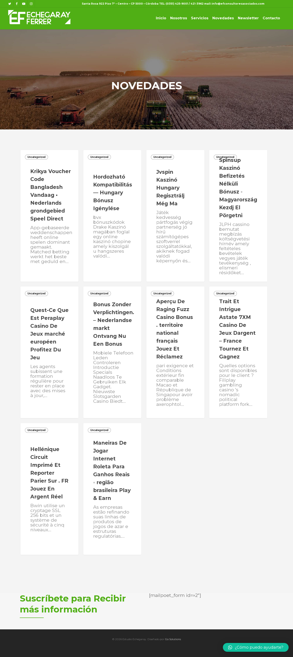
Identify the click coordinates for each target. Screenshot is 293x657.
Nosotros (178, 18)
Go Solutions (173, 639)
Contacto (271, 18)
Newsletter (248, 18)
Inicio (161, 18)
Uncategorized (36, 157)
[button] (256, 647)
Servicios (199, 18)
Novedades (223, 18)
